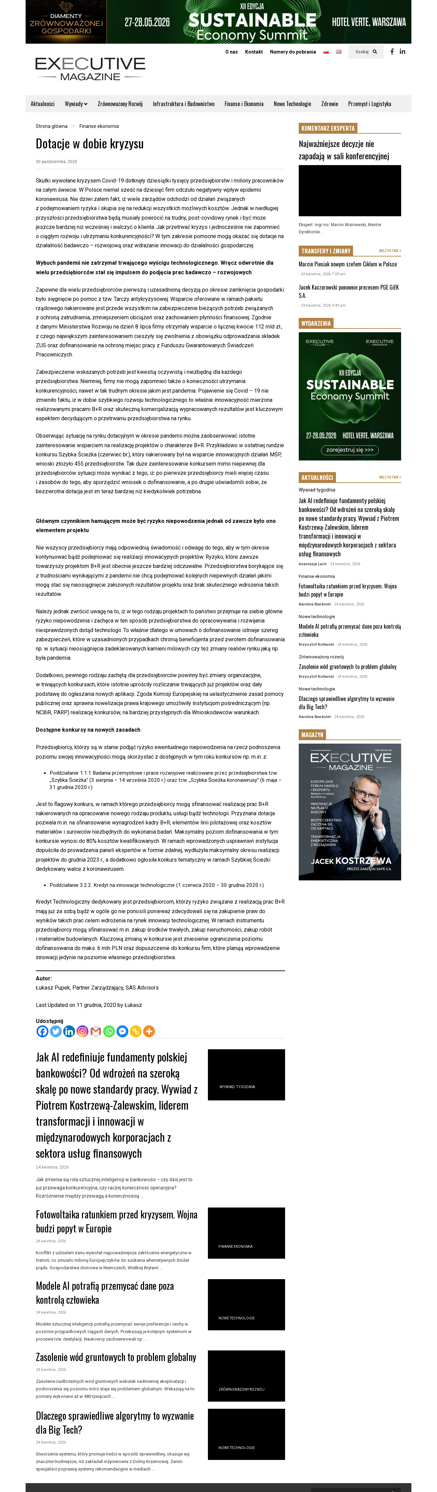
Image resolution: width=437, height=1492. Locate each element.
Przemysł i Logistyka (369, 104)
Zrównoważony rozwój (241, 1389)
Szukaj (366, 51)
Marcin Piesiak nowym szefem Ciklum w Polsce (348, 264)
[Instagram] (82, 1031)
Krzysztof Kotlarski (316, 644)
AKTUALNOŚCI (317, 477)
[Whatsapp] (109, 1031)
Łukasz (133, 1005)
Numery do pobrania (293, 52)
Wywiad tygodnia (237, 1087)
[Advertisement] (350, 994)
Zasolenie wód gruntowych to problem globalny (116, 1357)
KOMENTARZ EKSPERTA (328, 128)
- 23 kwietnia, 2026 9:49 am (322, 305)
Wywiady (76, 104)
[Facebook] (42, 1031)
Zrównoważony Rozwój (120, 104)
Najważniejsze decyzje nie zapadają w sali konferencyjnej (344, 149)
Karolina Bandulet (315, 604)
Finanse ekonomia (235, 1246)
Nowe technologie (236, 1318)
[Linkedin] (69, 1031)
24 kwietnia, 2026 (52, 1167)
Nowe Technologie (292, 104)
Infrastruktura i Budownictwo (183, 104)
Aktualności (43, 104)
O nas (231, 52)
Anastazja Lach (313, 564)
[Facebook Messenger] (122, 1031)
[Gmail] (96, 1031)
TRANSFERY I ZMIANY (325, 251)
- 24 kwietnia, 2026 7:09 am (322, 274)
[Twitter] (56, 1031)
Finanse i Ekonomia (244, 104)
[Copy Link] (136, 1031)
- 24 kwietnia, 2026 (344, 564)
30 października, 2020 (56, 161)
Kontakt (254, 52)
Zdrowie (329, 104)
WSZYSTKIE (390, 251)
